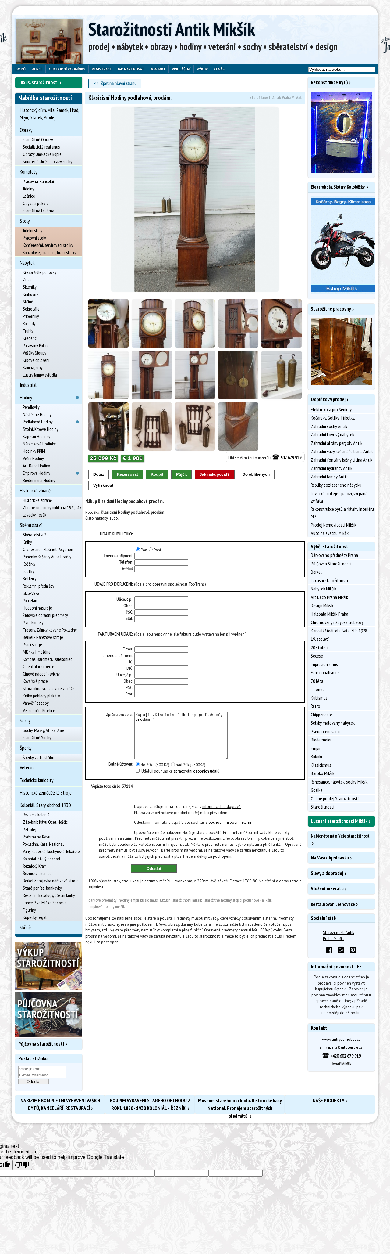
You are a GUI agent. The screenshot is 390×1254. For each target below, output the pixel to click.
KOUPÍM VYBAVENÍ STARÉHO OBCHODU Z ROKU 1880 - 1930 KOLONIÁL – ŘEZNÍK (150, 1104)
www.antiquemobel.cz (341, 1039)
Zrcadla (29, 280)
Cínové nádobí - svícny (41, 674)
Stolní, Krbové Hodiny (40, 429)
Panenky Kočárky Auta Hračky (47, 557)
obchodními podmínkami (229, 831)
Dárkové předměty (102, 909)
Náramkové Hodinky (39, 444)
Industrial (28, 385)
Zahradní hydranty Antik (331, 468)
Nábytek (27, 262)
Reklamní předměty (38, 586)
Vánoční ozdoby (36, 703)
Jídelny (28, 189)
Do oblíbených (256, 474)
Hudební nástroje (37, 608)
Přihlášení (181, 69)
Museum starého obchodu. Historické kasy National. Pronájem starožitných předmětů (240, 1105)
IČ (130, 662)
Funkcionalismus (325, 672)
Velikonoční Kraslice (39, 710)
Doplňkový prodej (328, 399)
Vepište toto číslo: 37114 (112, 795)
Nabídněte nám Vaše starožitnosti (340, 836)
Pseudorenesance (326, 731)
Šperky (25, 747)
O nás (219, 69)
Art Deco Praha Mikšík (329, 597)
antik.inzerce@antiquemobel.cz (341, 1047)
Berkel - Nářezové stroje (43, 637)
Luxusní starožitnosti (329, 580)
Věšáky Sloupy (34, 353)
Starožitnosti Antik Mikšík (171, 29)
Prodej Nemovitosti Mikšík (333, 525)
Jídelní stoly (32, 230)
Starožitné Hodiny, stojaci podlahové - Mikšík (238, 909)
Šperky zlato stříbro (39, 757)
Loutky (28, 571)
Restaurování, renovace (333, 904)
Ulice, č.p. (124, 599)
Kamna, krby (33, 367)
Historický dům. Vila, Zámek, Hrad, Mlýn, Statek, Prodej (49, 114)
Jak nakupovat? (214, 474)
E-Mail (127, 568)
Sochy (25, 720)
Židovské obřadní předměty (45, 615)
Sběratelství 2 (34, 535)
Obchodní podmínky (67, 69)
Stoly (25, 221)
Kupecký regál (34, 917)
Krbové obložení (36, 360)
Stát (129, 618)
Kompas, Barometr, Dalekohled (48, 659)
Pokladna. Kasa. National (43, 844)
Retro (315, 706)
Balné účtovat (120, 773)
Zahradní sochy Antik (329, 426)
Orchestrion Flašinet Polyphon (48, 549)
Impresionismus (324, 664)
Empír (316, 748)
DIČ (129, 668)
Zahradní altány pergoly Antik (336, 443)
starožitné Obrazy (38, 139)
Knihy (27, 542)
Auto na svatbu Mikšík (330, 533)
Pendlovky (31, 407)
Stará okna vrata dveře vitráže (48, 688)
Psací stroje (32, 644)
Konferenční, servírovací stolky (48, 245)
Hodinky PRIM (34, 451)
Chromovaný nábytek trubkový (337, 622)
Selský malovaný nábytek (333, 723)
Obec (127, 605)
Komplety (28, 171)
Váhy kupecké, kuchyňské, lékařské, (52, 851)
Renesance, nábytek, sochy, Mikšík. (339, 782)
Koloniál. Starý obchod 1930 (45, 805)
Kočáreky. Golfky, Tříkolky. (333, 418)
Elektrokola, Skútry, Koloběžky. (338, 187)
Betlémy (30, 579)
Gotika (316, 790)
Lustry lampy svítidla (40, 375)
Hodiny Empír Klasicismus (138, 909)
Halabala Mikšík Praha (329, 614)
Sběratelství (31, 525)
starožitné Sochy (37, 738)
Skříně (28, 301)
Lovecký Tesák (34, 515)
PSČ (129, 612)
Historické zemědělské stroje (46, 792)
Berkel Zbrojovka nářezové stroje (51, 881)
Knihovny (30, 294)
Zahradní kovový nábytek (332, 434)
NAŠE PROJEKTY (328, 1100)
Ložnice (29, 196)
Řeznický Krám (35, 866)
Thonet (317, 689)
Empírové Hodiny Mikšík (106, 915)
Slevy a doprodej (327, 873)
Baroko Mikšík (322, 773)
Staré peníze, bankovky (42, 888)
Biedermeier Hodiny (39, 480)
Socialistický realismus (41, 147)
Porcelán (30, 601)
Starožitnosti (322, 807)
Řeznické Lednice (37, 873)
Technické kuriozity (36, 780)
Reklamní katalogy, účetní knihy (49, 895)
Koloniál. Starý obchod (41, 859)
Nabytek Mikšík (323, 589)
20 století (319, 647)
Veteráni (27, 767)
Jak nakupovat (131, 69)
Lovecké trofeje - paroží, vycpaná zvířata (339, 497)
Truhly (28, 331)
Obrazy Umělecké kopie (42, 154)
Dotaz (98, 474)
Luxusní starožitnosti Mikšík (181, 909)
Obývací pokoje (36, 203)
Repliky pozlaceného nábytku (336, 485)
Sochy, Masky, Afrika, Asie (43, 730)
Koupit (157, 474)
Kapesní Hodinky (36, 436)
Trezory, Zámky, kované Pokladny (50, 630)
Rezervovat (127, 474)
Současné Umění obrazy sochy (47, 161)
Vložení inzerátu (327, 888)
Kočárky (29, 564)
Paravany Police (36, 345)
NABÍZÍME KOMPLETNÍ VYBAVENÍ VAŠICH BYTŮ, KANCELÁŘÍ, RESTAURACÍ (60, 1104)
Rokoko (317, 756)
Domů (20, 69)
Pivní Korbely (33, 622)
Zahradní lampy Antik (329, 477)
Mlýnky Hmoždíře (37, 652)
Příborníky (31, 316)
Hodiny (26, 397)
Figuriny (29, 910)
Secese (317, 656)
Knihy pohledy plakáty (41, 696)
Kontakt (157, 69)
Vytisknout (103, 485)
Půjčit (181, 474)
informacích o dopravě (221, 815)
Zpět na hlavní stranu (118, 83)
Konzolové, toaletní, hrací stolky (49, 252)
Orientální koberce (38, 666)
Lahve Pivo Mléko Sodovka (45, 903)
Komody (29, 323)
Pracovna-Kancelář (38, 181)
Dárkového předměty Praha (334, 555)
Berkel (316, 572)
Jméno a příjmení (117, 655)
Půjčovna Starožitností (331, 563)
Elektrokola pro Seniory (331, 409)
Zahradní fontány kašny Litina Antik (341, 460)
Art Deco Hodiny (36, 466)
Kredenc (30, 338)
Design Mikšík (322, 605)
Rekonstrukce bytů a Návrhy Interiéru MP (342, 512)
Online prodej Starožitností (335, 798)
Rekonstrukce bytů (329, 82)
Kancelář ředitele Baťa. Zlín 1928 (339, 631)
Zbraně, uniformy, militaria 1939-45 (52, 507)
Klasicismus (321, 765)
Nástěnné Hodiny (37, 414)
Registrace (102, 69)
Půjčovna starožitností (41, 1043)
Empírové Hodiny (36, 473)
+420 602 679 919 (341, 1056)
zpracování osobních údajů (196, 780)
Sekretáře (31, 309)
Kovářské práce (35, 681)
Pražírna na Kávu (36, 837)
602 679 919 (286, 457)
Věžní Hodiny (33, 458)
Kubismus (319, 698)
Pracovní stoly (34, 238)
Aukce (37, 69)
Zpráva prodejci (119, 714)
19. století (320, 639)
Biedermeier (321, 740)
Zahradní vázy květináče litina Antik (342, 451)
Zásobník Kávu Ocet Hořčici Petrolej (46, 825)
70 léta (317, 681)
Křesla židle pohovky (39, 272)
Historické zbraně (35, 490)
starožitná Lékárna (38, 211)
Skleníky (30, 287)
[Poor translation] (22, 1165)
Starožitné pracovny (331, 308)
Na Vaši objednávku (330, 857)
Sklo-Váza (31, 593)
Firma (127, 649)
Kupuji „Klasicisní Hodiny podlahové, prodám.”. (181, 740)
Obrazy (26, 130)
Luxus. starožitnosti (38, 82)
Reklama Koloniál (37, 815)
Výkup (202, 69)
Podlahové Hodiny (38, 422)
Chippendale (321, 715)
